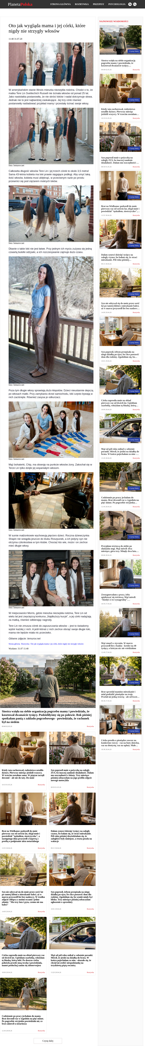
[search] (135, 4)
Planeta (20, 4)
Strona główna (60, 4)
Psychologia (116, 4)
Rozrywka (82, 4)
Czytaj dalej (47, 1041)
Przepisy (98, 4)
